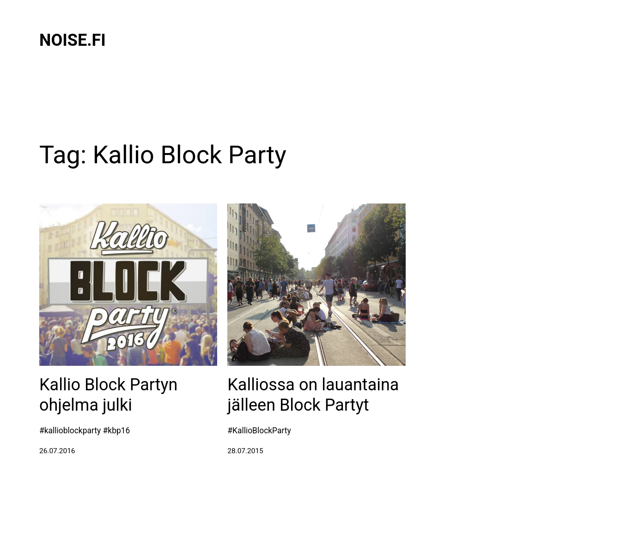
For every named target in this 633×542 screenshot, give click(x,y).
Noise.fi (72, 40)
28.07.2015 (245, 451)
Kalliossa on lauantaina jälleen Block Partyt (313, 394)
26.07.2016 (57, 451)
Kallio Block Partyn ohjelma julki (108, 394)
